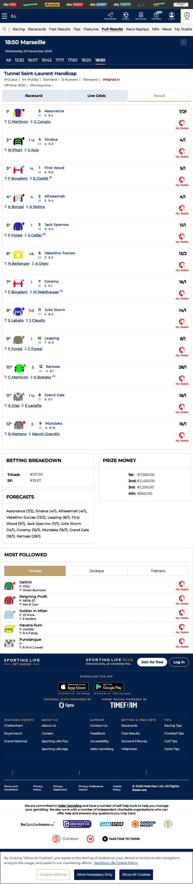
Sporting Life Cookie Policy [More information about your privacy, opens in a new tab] (116, 863)
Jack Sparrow (56, 224)
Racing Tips (173, 725)
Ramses (53, 366)
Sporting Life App (55, 749)
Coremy (51, 281)
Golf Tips (170, 741)
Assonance (54, 111)
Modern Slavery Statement (62, 764)
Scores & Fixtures (134, 741)
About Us (49, 725)
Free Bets (128, 764)
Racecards (129, 725)
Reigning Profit (33, 596)
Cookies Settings (53, 874)
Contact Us (98, 725)
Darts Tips (171, 749)
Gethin (25, 582)
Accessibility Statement (59, 757)
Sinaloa (51, 139)
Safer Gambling (101, 749)
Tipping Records (176, 764)
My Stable (128, 757)
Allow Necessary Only (95, 874)
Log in (179, 662)
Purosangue (30, 639)
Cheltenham (13, 725)
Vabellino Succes (59, 253)
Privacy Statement (60, 810)
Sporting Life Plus (55, 741)
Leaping (51, 338)
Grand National (15, 741)
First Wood (54, 168)
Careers (47, 733)
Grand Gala (54, 395)
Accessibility (99, 741)
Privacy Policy (38, 810)
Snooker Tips (174, 757)
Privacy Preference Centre (91, 810)
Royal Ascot (13, 733)
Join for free (152, 662)
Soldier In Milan (33, 611)
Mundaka (53, 423)
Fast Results (130, 733)
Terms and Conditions (11, 810)
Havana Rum (30, 625)
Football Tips (174, 733)
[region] (96, 868)
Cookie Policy (117, 810)
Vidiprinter (129, 749)
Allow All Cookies (136, 874)
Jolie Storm (54, 310)
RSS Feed (49, 772)
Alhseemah (54, 196)
